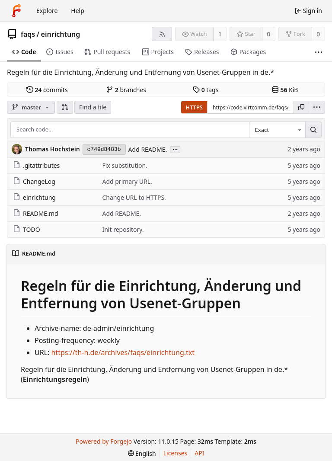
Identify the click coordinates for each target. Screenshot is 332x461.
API (199, 453)
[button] (65, 107)
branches (126, 90)
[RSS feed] (162, 34)
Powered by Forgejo (104, 441)
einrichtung (60, 34)
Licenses (175, 453)
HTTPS (194, 107)
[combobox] (277, 130)
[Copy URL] (301, 107)
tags (205, 90)
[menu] (317, 107)
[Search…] (313, 130)
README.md (35, 213)
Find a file (92, 107)
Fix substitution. (124, 165)
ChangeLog (34, 181)
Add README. (147, 149)
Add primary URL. (127, 181)
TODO (26, 229)
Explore (46, 10)
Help (77, 10)
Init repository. (123, 229)
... (175, 149)
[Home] (16, 11)
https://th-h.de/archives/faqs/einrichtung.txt (123, 352)
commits (47, 90)
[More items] (318, 52)
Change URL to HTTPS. (134, 197)
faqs (28, 34)
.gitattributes (36, 165)
